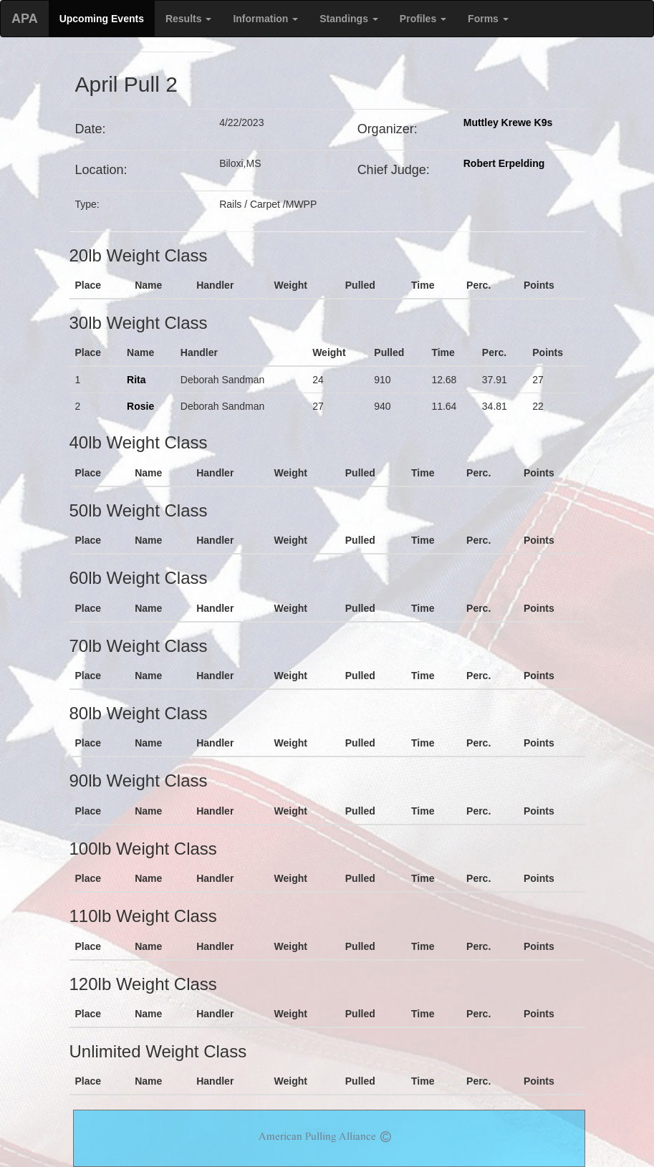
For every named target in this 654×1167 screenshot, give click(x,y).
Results (188, 18)
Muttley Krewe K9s (507, 122)
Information (265, 18)
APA (24, 18)
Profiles (423, 18)
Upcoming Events (101, 18)
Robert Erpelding (504, 163)
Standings (348, 18)
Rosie (140, 406)
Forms (488, 18)
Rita (136, 379)
